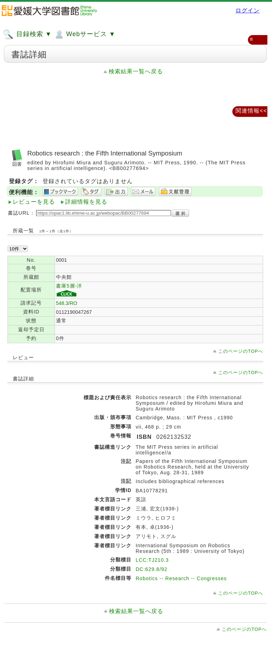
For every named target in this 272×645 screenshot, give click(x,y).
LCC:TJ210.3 (152, 560)
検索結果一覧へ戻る (136, 71)
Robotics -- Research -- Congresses (181, 578)
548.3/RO (66, 303)
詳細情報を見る (86, 202)
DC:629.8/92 (152, 569)
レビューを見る (34, 202)
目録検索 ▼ (27, 34)
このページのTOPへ (240, 351)
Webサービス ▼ (84, 34)
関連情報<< (251, 111)
